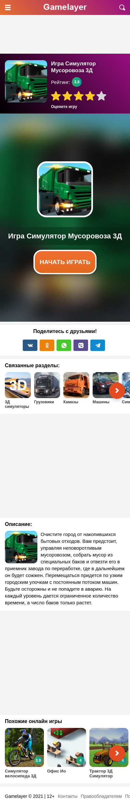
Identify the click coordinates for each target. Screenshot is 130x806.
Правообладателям (101, 796)
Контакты (67, 796)
